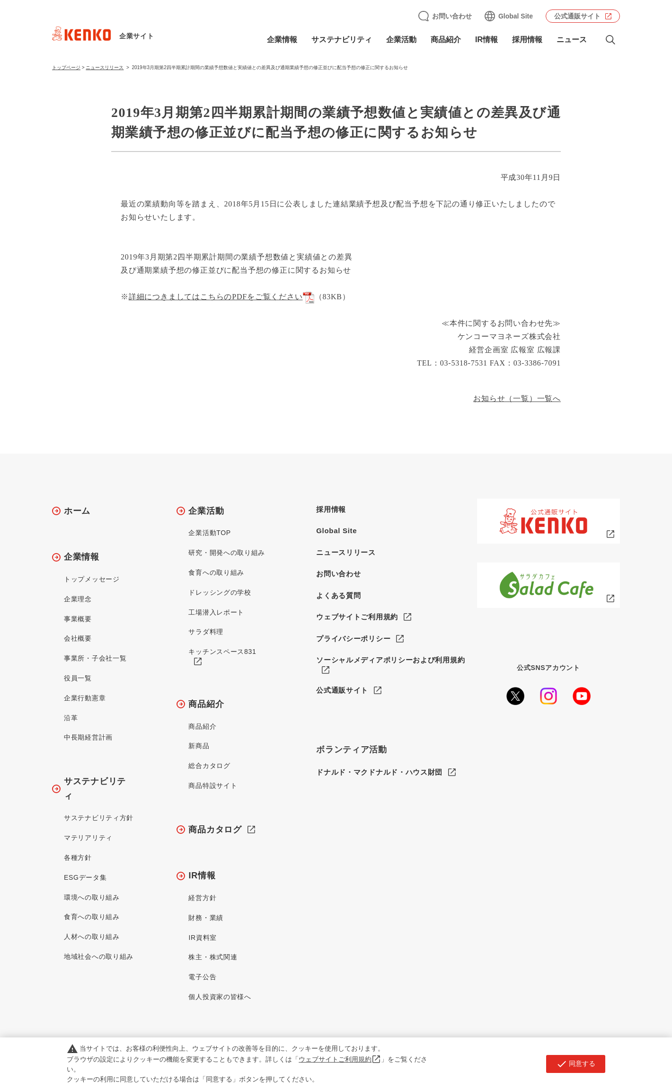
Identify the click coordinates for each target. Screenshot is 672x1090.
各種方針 (78, 857)
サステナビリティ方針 (98, 818)
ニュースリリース (105, 67)
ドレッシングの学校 (219, 592)
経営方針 (202, 898)
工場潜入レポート (216, 612)
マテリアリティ (88, 837)
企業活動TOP (209, 532)
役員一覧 (78, 678)
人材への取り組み (92, 936)
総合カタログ (209, 765)
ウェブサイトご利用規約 (357, 617)
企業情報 (282, 40)
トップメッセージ (92, 579)
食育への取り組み (92, 916)
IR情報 (486, 40)
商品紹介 (446, 40)
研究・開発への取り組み (226, 552)
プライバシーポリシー (353, 638)
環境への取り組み (92, 897)
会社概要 (78, 638)
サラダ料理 (205, 631)
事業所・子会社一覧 (95, 658)
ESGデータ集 (85, 877)
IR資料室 (202, 937)
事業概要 (78, 619)
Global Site (515, 16)
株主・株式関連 (212, 957)
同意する (575, 1064)
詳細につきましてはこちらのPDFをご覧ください (222, 297)
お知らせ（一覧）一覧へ (517, 398)
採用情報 (527, 40)
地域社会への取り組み (98, 956)
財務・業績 (205, 917)
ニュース (572, 40)
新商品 (198, 746)
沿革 (71, 718)
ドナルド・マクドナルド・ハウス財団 (379, 772)
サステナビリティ (341, 40)
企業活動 (401, 40)
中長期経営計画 (88, 737)
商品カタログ (214, 829)
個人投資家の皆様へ (219, 997)
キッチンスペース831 (222, 651)
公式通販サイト (577, 16)
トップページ (66, 67)
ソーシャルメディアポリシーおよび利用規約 (390, 660)
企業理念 (78, 599)
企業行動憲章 (85, 698)
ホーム (77, 511)
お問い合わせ (452, 16)
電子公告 (202, 977)
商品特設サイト (212, 785)
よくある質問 (338, 595)
